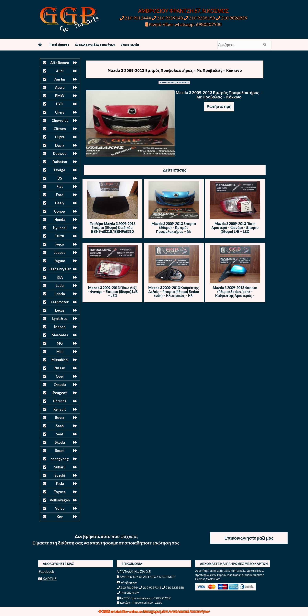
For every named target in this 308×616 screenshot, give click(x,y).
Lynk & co (59, 318)
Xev (60, 516)
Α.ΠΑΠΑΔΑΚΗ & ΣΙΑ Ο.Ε (134, 571)
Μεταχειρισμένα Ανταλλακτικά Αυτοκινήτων (176, 611)
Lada (60, 285)
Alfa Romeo (59, 63)
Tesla (59, 483)
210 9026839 (231, 17)
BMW (59, 96)
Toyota (60, 492)
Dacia (59, 145)
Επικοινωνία (130, 45)
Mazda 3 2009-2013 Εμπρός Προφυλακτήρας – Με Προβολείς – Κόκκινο (174, 70)
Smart (60, 450)
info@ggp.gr (127, 582)
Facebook (46, 571)
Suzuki (60, 475)
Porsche (59, 401)
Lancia (60, 294)
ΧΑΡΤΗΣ (47, 579)
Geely (59, 203)
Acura (60, 87)
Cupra (60, 137)
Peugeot (60, 393)
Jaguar (59, 261)
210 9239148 (167, 17)
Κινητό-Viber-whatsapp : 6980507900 (183, 24)
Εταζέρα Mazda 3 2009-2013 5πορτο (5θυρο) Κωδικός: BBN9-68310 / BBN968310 (112, 227)
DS (60, 178)
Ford (59, 195)
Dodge (59, 170)
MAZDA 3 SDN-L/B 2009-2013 (174, 82)
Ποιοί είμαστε (59, 45)
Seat (59, 434)
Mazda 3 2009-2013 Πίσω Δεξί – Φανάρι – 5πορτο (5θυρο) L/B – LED (112, 292)
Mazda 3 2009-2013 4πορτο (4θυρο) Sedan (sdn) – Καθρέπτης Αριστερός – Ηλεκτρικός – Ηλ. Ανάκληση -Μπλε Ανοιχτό (235, 296)
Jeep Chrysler (60, 269)
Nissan (59, 368)
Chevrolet (60, 120)
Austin (59, 79)
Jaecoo (60, 252)
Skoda (60, 442)
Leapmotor (60, 302)
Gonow (60, 211)
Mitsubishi (59, 360)
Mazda (59, 327)
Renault (59, 409)
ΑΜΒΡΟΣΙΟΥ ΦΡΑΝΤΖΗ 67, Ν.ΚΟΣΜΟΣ (183, 10)
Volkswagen (60, 500)
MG (60, 343)
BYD (59, 104)
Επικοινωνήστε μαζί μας (249, 538)
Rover (60, 417)
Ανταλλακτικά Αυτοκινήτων (95, 45)
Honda (59, 219)
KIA (60, 277)
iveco (59, 244)
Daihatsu (59, 162)
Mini (59, 351)
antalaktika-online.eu (127, 611)
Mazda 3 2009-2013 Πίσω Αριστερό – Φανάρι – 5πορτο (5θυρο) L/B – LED (235, 227)
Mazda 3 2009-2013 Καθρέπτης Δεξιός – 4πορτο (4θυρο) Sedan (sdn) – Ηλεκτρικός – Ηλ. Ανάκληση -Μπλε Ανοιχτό (173, 294)
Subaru (59, 467)
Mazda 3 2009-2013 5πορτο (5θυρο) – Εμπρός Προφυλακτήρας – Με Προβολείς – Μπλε (173, 229)
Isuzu (59, 236)
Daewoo (60, 153)
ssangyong (60, 459)
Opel (60, 376)
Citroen (60, 129)
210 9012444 (135, 17)
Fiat (60, 186)
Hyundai (59, 228)
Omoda (60, 384)
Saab (60, 426)
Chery (60, 112)
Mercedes (60, 335)
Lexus (59, 310)
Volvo (60, 508)
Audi (59, 71)
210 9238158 (200, 17)
